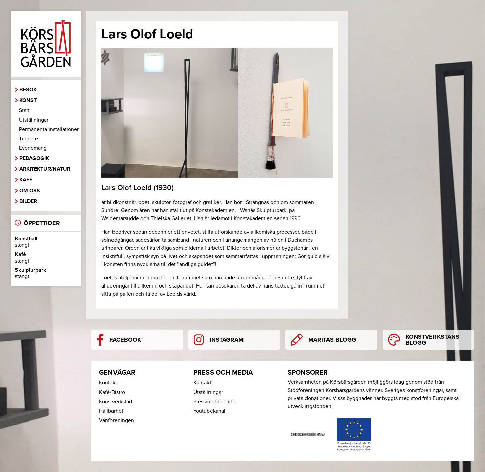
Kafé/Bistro (112, 392)
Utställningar (33, 119)
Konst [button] (28, 100)
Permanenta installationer (49, 129)
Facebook (118, 340)
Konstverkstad (115, 401)
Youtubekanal (209, 411)
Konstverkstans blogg (423, 339)
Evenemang (33, 148)
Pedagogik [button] (34, 158)
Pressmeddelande (214, 401)
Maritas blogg (323, 340)
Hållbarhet (111, 411)
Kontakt (108, 382)
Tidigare (28, 138)
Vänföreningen (116, 420)
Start (24, 110)
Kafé (25, 179)
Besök (28, 89)
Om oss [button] (29, 190)
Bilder (28, 201)
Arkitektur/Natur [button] (44, 169)
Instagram (219, 340)
